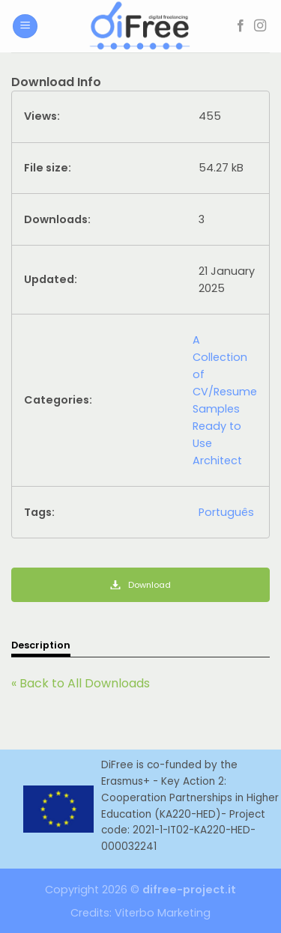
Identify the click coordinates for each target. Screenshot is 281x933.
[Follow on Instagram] (260, 26)
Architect (217, 460)
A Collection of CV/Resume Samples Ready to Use (225, 391)
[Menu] (25, 26)
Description (40, 645)
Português (226, 512)
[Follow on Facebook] (241, 26)
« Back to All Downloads (80, 683)
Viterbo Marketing (163, 912)
